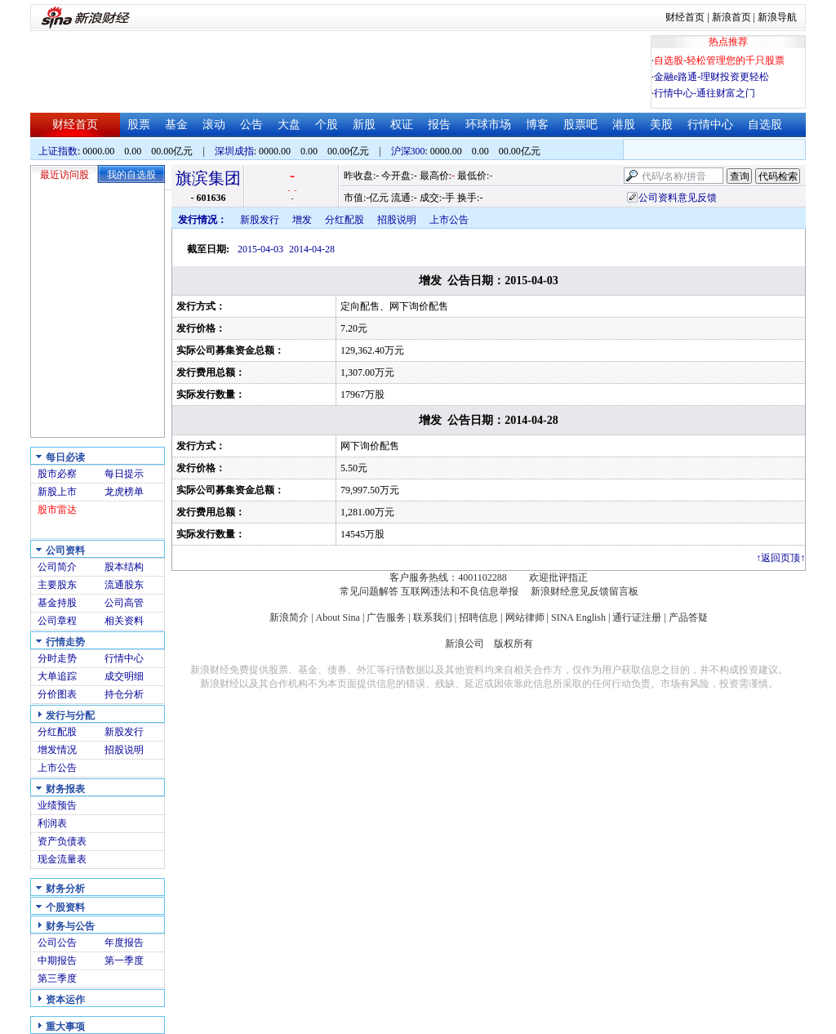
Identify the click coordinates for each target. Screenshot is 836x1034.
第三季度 (57, 978)
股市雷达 (57, 509)
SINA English (578, 617)
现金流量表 (62, 859)
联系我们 (432, 617)
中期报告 (57, 960)
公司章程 (57, 620)
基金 (176, 124)
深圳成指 (234, 151)
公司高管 (124, 602)
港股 (623, 124)
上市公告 (57, 767)
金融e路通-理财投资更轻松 (711, 76)
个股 (326, 124)
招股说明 (124, 749)
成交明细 (124, 676)
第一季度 (124, 960)
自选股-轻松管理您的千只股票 (719, 60)
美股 (661, 124)
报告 (439, 124)
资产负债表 (62, 841)
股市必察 (57, 473)
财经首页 (685, 17)
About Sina (338, 617)
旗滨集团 (208, 178)
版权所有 (513, 643)
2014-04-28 (312, 249)
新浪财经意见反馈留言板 (584, 591)
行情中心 (710, 124)
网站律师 (525, 617)
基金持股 (57, 602)
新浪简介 (289, 617)
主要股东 (57, 585)
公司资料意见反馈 (677, 197)
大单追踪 (57, 676)
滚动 (213, 124)
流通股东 (124, 585)
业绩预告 (57, 805)
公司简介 (57, 567)
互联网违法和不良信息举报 (459, 591)
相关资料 (124, 620)
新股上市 (57, 491)
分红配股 (57, 732)
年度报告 (124, 942)
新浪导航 (777, 17)
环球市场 (488, 124)
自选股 (765, 124)
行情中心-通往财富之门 (704, 93)
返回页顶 (780, 558)
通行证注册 (636, 617)
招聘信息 (478, 617)
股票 (138, 124)
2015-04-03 (260, 249)
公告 (251, 124)
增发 (302, 219)
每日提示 (124, 473)
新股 (364, 124)
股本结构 (124, 567)
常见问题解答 (369, 591)
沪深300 (408, 151)
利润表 (52, 823)
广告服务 (386, 617)
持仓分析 (124, 694)
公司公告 (57, 942)
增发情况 (57, 749)
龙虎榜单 (124, 491)
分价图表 (57, 694)
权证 (401, 124)
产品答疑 (688, 617)
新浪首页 (731, 17)
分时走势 (57, 658)
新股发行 (124, 732)
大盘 (289, 124)
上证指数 (58, 151)
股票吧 (580, 124)
